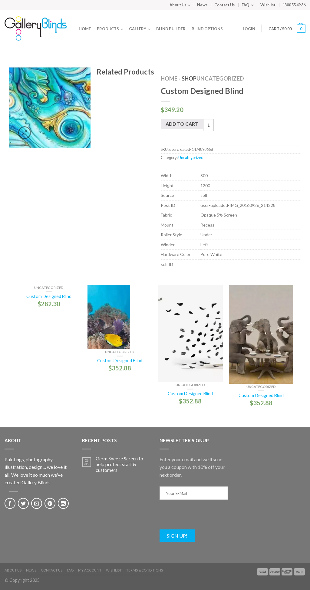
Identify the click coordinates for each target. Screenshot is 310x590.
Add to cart (182, 124)
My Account (89, 570)
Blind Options (207, 28)
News (202, 4)
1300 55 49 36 (293, 4)
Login (249, 28)
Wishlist (267, 4)
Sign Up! (177, 536)
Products (108, 28)
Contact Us (224, 4)
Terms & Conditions (144, 570)
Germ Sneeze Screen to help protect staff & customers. (119, 464)
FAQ (245, 4)
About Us (178, 4)
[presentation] (206, 517)
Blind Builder (171, 28)
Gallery (137, 28)
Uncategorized (220, 78)
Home (85, 28)
